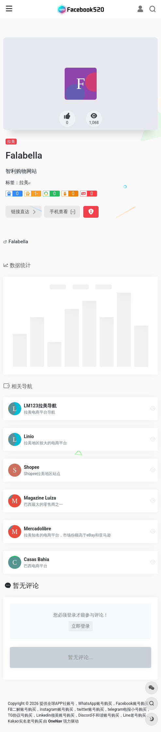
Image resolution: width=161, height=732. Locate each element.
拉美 (11, 141)
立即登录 (81, 626)
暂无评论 (26, 585)
